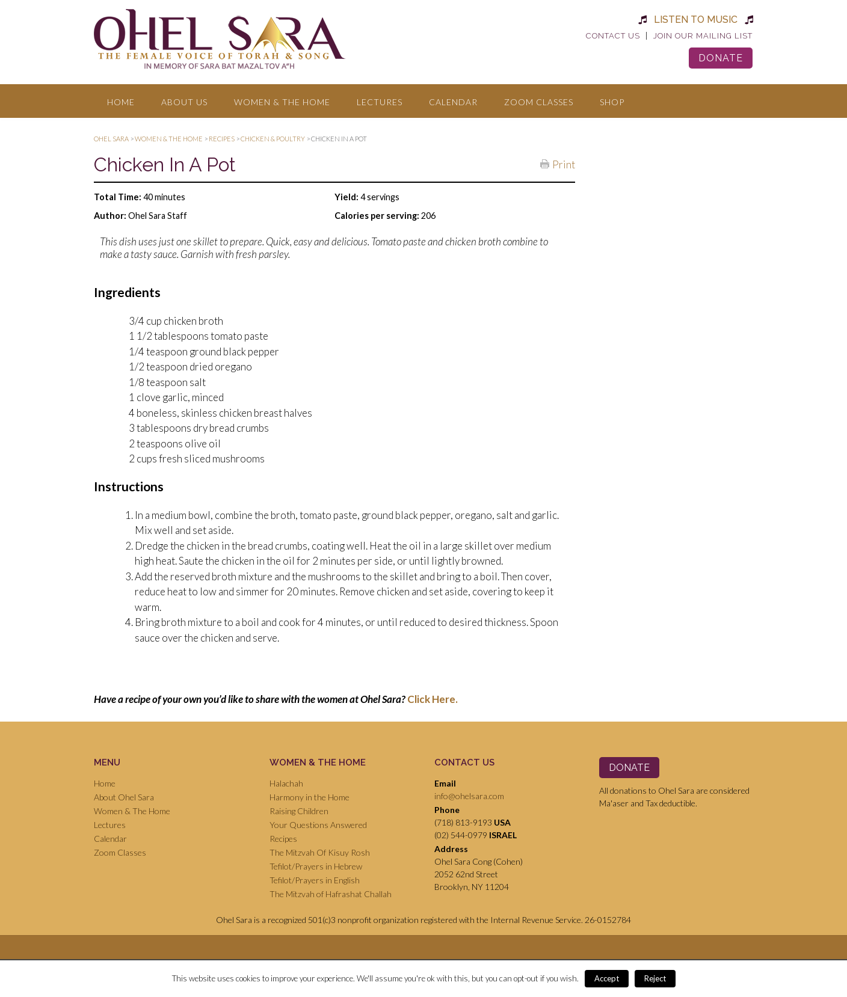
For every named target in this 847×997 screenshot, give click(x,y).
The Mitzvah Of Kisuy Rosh (320, 852)
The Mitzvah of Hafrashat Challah (331, 894)
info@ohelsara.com (469, 796)
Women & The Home (282, 102)
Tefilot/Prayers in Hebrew (316, 866)
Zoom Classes (538, 102)
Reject (655, 978)
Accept (606, 978)
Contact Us (613, 35)
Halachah (286, 783)
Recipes (283, 838)
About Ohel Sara (124, 797)
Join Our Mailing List (703, 35)
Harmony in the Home (310, 797)
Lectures (379, 102)
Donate (720, 58)
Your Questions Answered (318, 825)
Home (121, 102)
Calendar (453, 102)
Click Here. (432, 699)
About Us (184, 102)
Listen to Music (695, 19)
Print (563, 163)
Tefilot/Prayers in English (315, 880)
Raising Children (299, 811)
